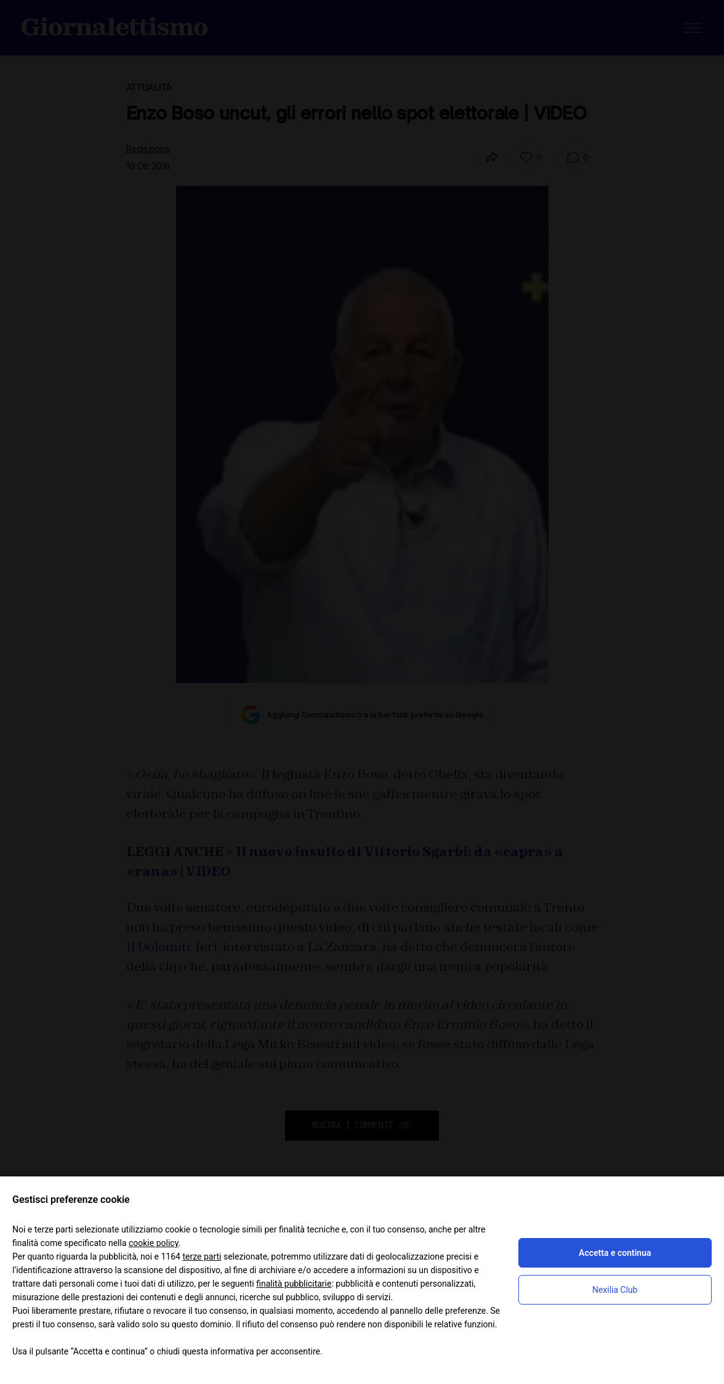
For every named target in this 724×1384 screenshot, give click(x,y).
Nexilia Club (615, 1290)
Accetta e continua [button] (615, 1253)
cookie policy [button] (154, 1243)
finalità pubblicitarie (293, 1284)
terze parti (201, 1256)
